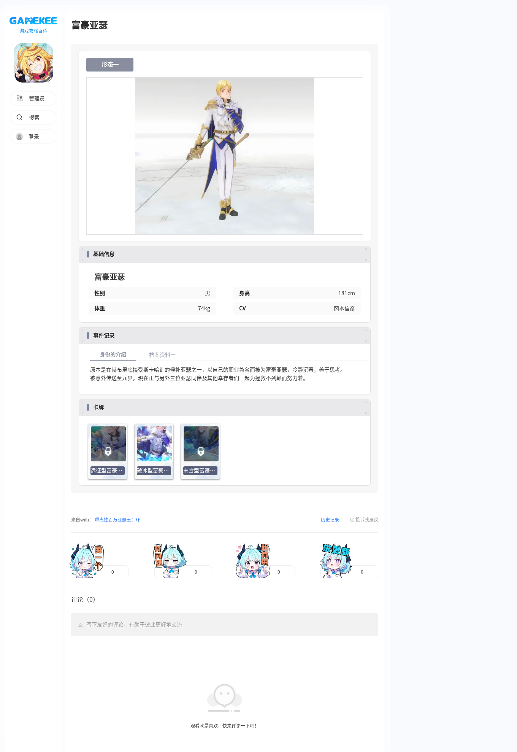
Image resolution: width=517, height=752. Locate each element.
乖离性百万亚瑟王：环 (117, 519)
